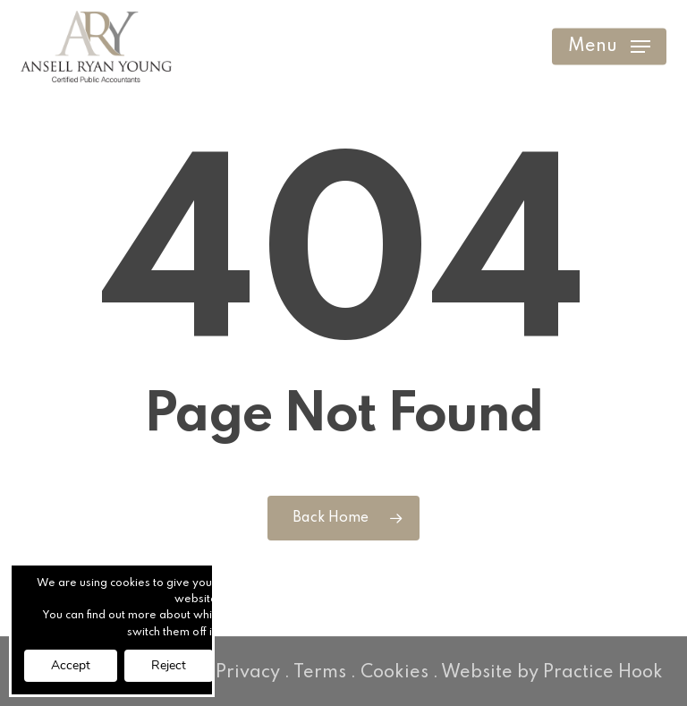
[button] (609, 46)
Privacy (248, 673)
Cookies (394, 673)
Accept (70, 665)
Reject (168, 665)
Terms (319, 673)
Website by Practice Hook (552, 673)
